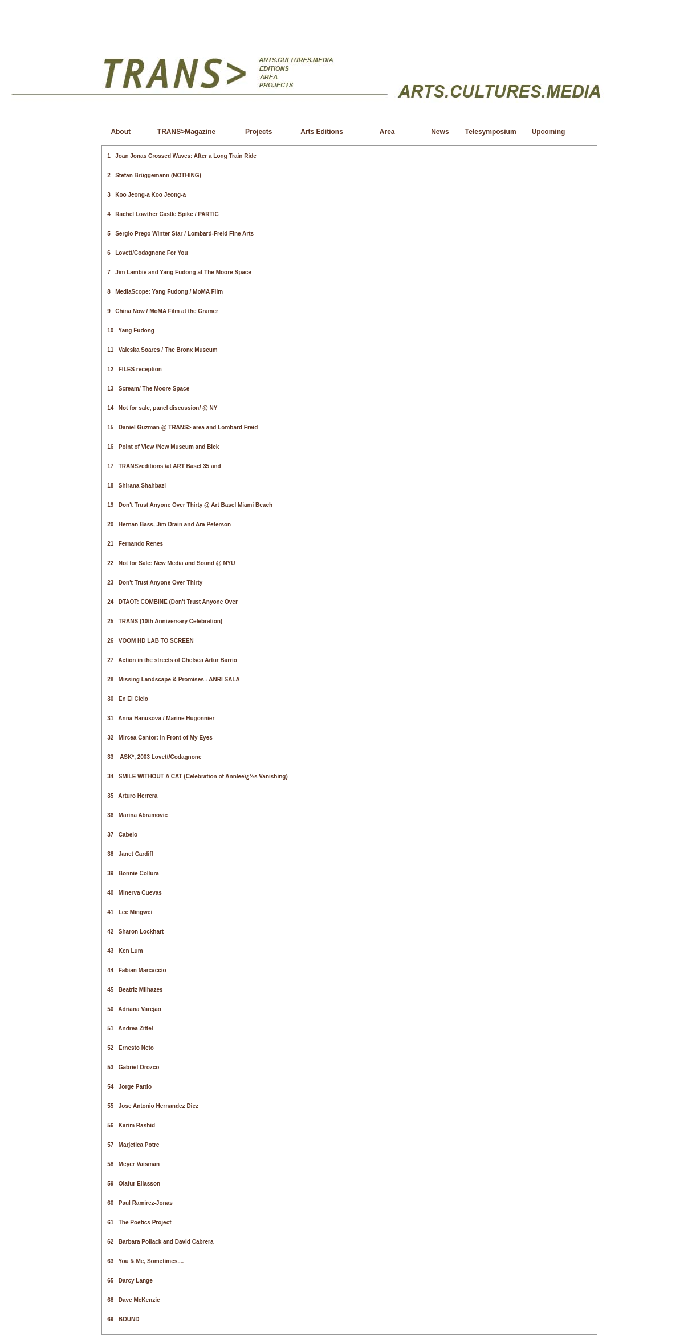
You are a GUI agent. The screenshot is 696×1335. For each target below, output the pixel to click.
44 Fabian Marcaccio (136, 970)
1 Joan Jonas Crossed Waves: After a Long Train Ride (182, 156)
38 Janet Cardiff (130, 854)
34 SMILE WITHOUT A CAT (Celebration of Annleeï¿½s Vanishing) (197, 776)
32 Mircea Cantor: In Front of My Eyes (159, 738)
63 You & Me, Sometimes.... (145, 1261)
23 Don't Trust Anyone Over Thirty (154, 582)
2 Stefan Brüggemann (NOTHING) (154, 175)
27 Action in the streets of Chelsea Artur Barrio (172, 660)
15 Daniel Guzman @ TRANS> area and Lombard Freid (182, 427)
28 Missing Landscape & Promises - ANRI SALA (173, 679)
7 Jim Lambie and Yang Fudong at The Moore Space (179, 272)
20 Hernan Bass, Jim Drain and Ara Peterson (169, 524)
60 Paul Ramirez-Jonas (140, 1203)
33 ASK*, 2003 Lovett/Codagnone (154, 757)
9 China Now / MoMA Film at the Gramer (162, 311)
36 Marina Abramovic (137, 815)
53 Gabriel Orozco (133, 1067)
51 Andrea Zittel (130, 1028)
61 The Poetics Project (139, 1222)
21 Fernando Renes (135, 544)
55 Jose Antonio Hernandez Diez (152, 1106)
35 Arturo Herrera (132, 796)
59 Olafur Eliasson (133, 1183)
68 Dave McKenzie (133, 1300)
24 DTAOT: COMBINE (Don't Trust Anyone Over (172, 602)
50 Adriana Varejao (134, 1009)
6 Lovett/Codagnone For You (147, 253)
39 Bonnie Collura (133, 873)
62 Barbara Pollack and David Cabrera (160, 1242)
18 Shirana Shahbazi (136, 485)
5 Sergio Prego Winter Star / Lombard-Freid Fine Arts (180, 233)
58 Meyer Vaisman (133, 1164)
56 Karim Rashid (131, 1125)
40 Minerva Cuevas (134, 893)
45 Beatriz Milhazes (134, 990)
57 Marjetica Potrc (133, 1145)
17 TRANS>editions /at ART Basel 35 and (164, 466)
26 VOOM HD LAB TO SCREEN (150, 641)
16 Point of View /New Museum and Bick (163, 447)
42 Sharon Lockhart (135, 931)
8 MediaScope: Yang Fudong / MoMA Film (165, 292)
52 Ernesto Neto (130, 1048)
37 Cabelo (122, 834)
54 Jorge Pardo (129, 1087)
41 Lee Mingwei (129, 912)
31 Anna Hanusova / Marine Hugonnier (160, 718)
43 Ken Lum (125, 951)
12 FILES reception (134, 369)
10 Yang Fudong (130, 330)
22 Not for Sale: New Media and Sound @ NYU (171, 563)
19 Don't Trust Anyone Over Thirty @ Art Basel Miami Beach (189, 505)
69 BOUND (123, 1319)
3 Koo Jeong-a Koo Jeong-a (146, 195)
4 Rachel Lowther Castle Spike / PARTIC (162, 214)
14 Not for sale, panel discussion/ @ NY (162, 408)
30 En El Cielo (127, 699)
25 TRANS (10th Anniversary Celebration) (164, 621)
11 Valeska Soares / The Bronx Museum (162, 350)
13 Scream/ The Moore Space (148, 389)
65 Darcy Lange (129, 1280)
